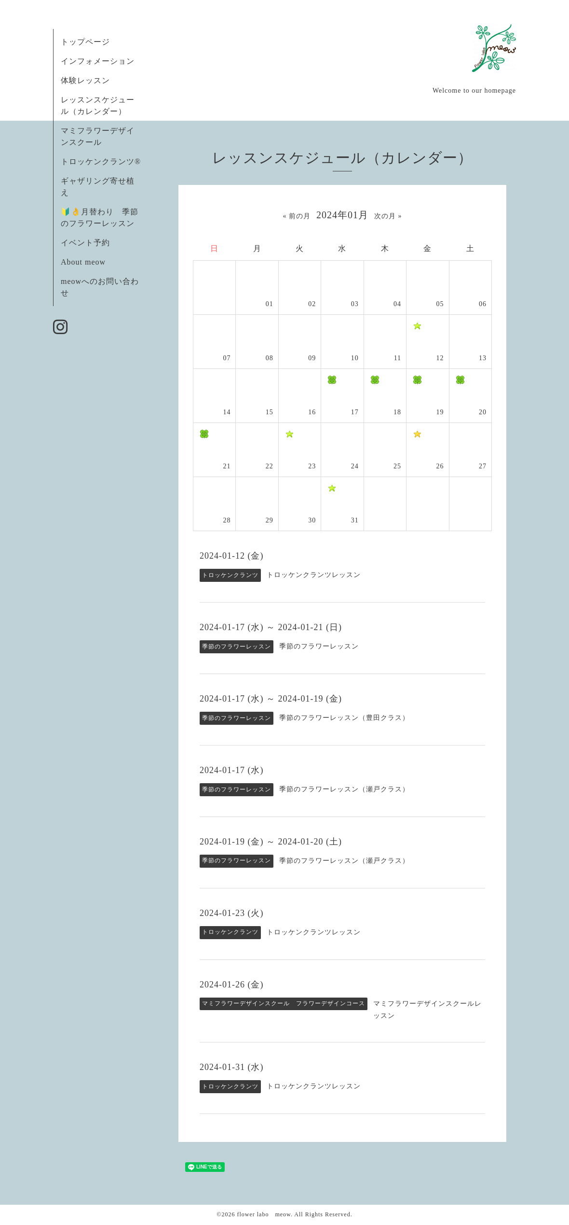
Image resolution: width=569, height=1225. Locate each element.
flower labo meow (264, 1214)
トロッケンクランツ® (101, 161)
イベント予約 (85, 243)
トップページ (85, 42)
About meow (83, 262)
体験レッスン (85, 80)
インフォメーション (98, 61)
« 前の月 (297, 216)
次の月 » (388, 216)
